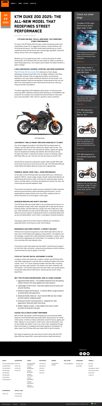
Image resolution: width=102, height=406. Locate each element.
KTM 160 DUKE (5, 377)
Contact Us (91, 375)
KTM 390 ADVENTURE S (30, 382)
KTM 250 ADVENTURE (30, 371)
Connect (91, 360)
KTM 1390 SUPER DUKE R (8, 363)
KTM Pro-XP (5, 393)
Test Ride (90, 366)
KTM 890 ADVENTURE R (30, 368)
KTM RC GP (17, 363)
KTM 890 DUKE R (6, 366)
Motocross (42, 360)
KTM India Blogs (18, 393)
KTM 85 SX (41, 368)
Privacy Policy (23, 404)
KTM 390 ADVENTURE (30, 375)
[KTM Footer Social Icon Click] (80, 353)
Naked (4, 360)
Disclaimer (15, 404)
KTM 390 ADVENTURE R (30, 386)
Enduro (54, 360)
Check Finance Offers (93, 370)
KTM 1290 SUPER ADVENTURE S (31, 364)
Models (14, 3)
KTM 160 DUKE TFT (6, 379)
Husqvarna (79, 360)
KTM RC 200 (17, 368)
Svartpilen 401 (79, 363)
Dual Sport (67, 360)
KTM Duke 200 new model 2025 (28, 72)
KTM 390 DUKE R (6, 368)
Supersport (18, 360)
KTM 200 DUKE (5, 375)
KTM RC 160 (17, 370)
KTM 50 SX (41, 373)
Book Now (90, 363)
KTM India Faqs (18, 396)
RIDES (20, 3)
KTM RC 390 (18, 366)
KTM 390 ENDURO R (68, 363)
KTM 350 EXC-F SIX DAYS (55, 364)
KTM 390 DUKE (5, 370)
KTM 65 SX (41, 370)
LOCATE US (33, 3)
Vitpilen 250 (79, 366)
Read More (80, 62)
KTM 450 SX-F (42, 363)
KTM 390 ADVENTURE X (30, 379)
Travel (29, 360)
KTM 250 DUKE (5, 373)
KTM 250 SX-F (42, 366)
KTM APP (25, 3)
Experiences (6, 390)
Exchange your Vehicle (93, 368)
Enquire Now (91, 373)
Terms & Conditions (6, 404)
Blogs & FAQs (19, 390)
